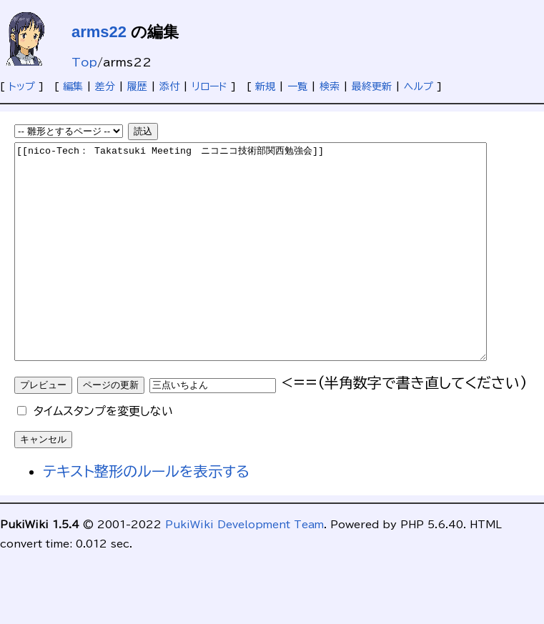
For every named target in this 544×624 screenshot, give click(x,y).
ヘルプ (418, 86)
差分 (105, 86)
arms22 (99, 32)
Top (84, 62)
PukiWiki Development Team (244, 568)
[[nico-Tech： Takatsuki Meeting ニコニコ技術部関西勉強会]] (279, 273)
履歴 (137, 86)
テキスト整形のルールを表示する (146, 514)
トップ (22, 86)
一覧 (297, 86)
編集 (73, 86)
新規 (265, 86)
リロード (209, 86)
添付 (169, 86)
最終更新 (372, 86)
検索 (330, 86)
